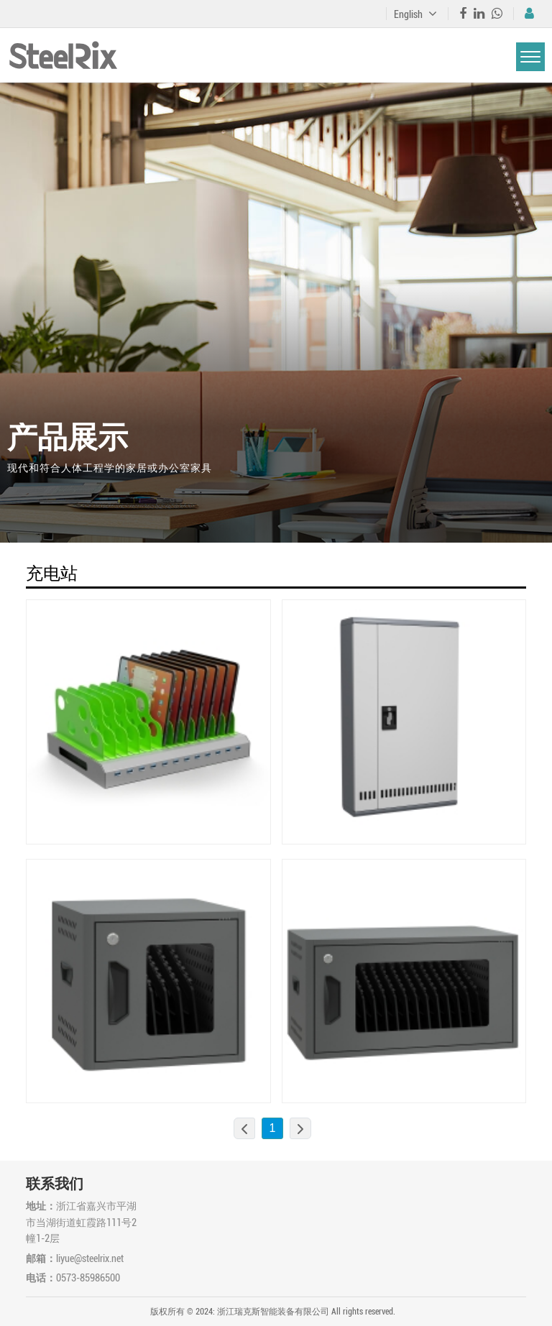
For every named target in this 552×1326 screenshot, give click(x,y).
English (415, 14)
